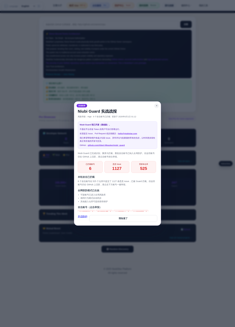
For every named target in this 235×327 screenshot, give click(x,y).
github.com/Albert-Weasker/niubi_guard (106, 145)
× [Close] (157, 105)
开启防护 (82, 216)
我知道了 (123, 218)
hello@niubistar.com (127, 133)
